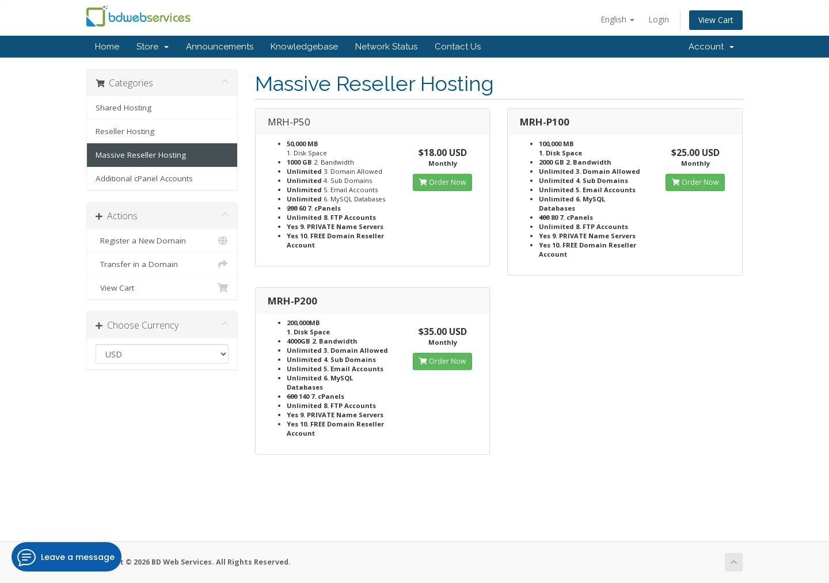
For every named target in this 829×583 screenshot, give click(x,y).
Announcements (219, 46)
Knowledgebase (304, 46)
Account (711, 46)
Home (107, 46)
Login (658, 19)
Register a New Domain (162, 240)
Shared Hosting (123, 107)
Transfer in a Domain (162, 264)
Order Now (442, 182)
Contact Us (458, 46)
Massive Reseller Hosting (141, 155)
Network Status (386, 46)
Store (152, 46)
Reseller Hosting (125, 131)
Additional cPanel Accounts (144, 178)
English (617, 19)
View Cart (715, 19)
